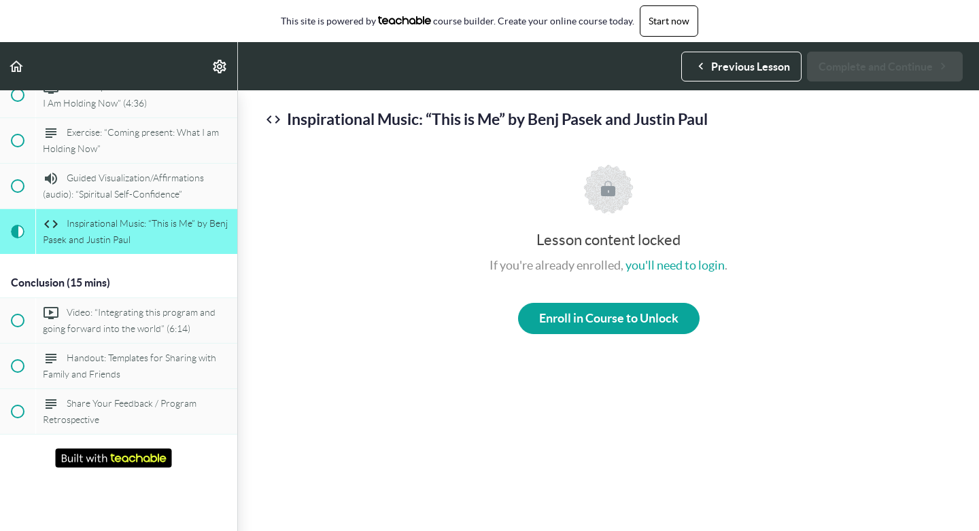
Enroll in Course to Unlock (609, 318)
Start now (669, 21)
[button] (17, 66)
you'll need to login (675, 265)
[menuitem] (220, 66)
